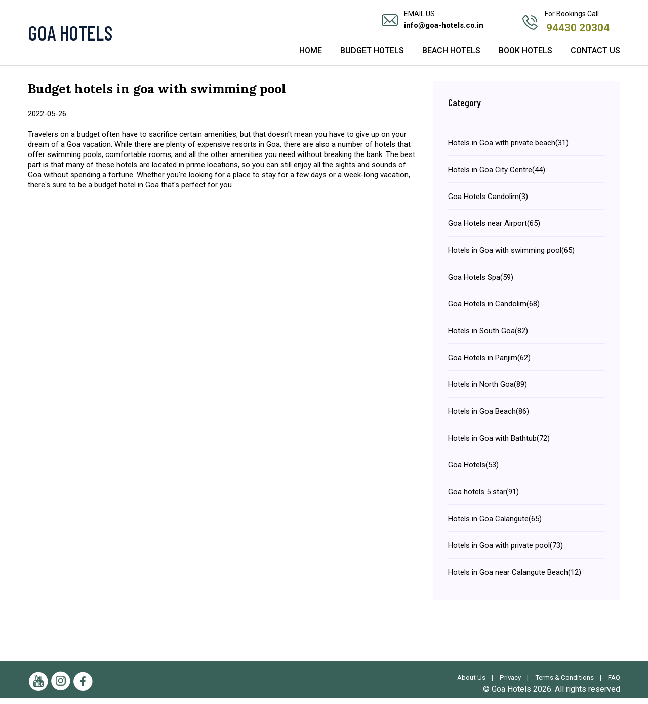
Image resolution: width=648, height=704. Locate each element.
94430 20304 (579, 26)
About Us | (470, 683)
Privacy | (511, 683)
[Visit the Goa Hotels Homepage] (121, 35)
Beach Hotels (451, 57)
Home (310, 57)
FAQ (613, 683)
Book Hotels (525, 57)
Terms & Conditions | (568, 683)
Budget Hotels (372, 57)
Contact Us (595, 57)
